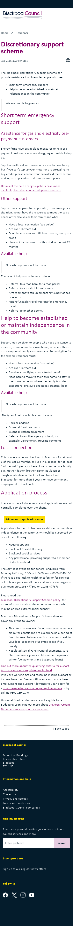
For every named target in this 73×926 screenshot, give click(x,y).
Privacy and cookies (15, 798)
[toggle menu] (65, 15)
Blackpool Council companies (21, 807)
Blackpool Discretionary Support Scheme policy (31, 600)
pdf (69, 60)
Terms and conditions (16, 803)
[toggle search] (57, 15)
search (62, 843)
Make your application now (24, 519)
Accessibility (10, 790)
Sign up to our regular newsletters (24, 869)
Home (5, 33)
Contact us (9, 794)
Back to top (62, 728)
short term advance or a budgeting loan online (32, 688)
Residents (22, 33)
